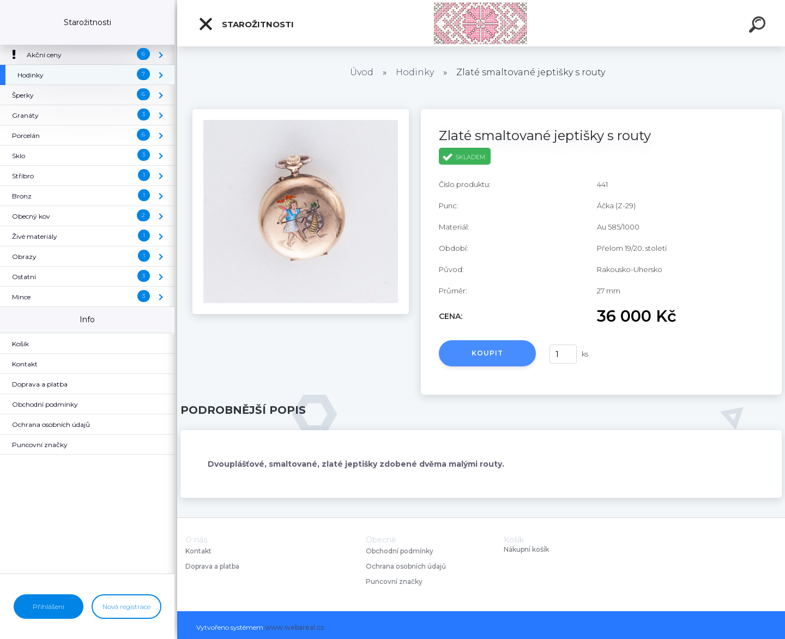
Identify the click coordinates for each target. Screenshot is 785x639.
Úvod (361, 72)
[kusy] (563, 354)
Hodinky (415, 72)
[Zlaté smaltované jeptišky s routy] (300, 113)
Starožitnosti (246, 24)
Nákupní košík (526, 549)
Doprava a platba (212, 566)
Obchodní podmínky (399, 551)
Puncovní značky (394, 581)
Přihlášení (48, 606)
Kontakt (199, 551)
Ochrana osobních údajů (406, 566)
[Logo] (481, 23)
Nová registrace (126, 606)
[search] (759, 26)
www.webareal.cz (294, 627)
